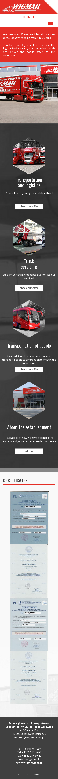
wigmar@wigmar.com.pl (29, 737)
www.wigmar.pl (29, 759)
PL (24, 17)
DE (32, 17)
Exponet (30, 775)
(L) (39, 775)
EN (28, 17)
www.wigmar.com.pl (29, 762)
